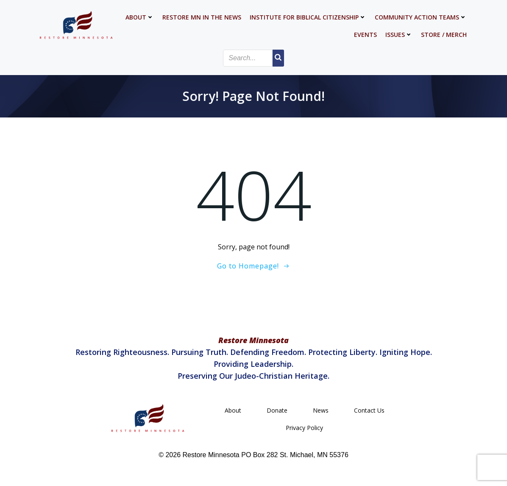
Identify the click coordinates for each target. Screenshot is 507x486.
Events (365, 35)
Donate (277, 410)
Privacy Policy (304, 428)
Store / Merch (444, 35)
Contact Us (369, 410)
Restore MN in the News (201, 17)
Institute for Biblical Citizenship (308, 17)
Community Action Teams (421, 17)
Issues (398, 35)
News (321, 410)
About (139, 17)
